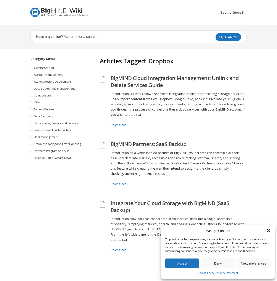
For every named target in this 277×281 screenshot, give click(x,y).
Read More (120, 125)
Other (38, 102)
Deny (218, 263)
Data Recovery (43, 116)
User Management (46, 137)
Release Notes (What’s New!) (52, 158)
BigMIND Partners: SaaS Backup (149, 144)
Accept (182, 263)
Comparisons (43, 95)
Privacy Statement (227, 273)
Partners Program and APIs (51, 151)
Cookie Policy (206, 273)
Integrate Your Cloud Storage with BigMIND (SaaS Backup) (170, 206)
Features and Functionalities (52, 130)
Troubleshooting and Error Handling (57, 144)
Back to (232, 12)
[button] (268, 230)
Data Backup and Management (54, 88)
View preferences (253, 263)
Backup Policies (44, 109)
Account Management (48, 75)
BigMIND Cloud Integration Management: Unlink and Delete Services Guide (175, 81)
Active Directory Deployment (52, 81)
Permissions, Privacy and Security (56, 123)
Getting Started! (44, 68)
